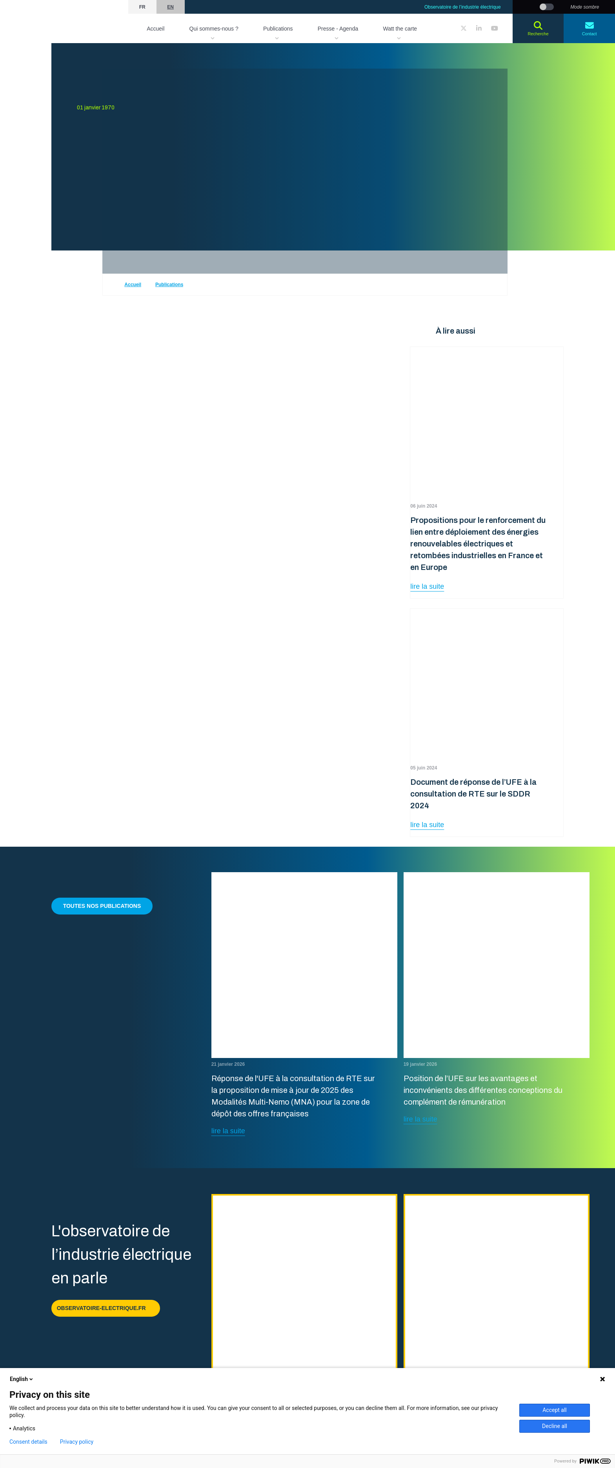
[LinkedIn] (479, 28)
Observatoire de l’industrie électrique (462, 7)
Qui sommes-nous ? (213, 28)
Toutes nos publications (102, 906)
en (170, 7)
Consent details (28, 1442)
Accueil (155, 28)
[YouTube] (494, 28)
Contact (589, 28)
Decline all (554, 1426)
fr (142, 7)
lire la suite (427, 586)
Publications (278, 28)
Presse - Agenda (338, 28)
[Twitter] (463, 28)
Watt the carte (400, 28)
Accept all (554, 1410)
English (22, 1379)
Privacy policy (76, 1442)
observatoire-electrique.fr (106, 1308)
